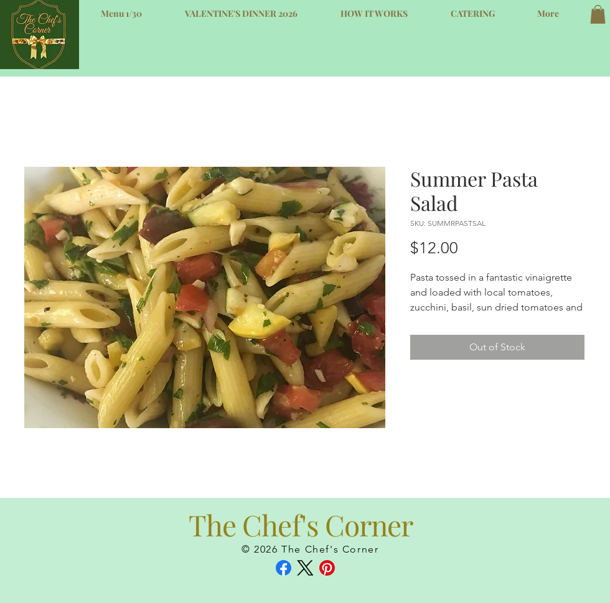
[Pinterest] (327, 568)
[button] (598, 14)
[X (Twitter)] (305, 568)
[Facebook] (283, 568)
